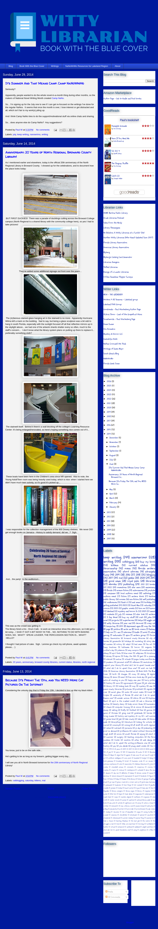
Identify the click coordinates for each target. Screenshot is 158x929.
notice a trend (148, 803)
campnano (111, 593)
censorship (128, 764)
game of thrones (110, 713)
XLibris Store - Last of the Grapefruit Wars (122, 314)
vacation (127, 740)
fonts (111, 779)
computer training (122, 707)
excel (136, 776)
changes (124, 674)
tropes (106, 695)
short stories (131, 571)
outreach (117, 728)
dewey (132, 773)
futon (139, 779)
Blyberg (106, 252)
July (111, 459)
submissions (138, 590)
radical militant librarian (142, 731)
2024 (109, 390)
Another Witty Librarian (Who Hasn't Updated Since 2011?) (128, 237)
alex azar (136, 755)
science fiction (123, 590)
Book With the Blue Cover (32, 66)
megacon (148, 647)
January (113, 506)
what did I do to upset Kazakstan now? (117, 830)
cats (120, 764)
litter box (113, 794)
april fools (116, 653)
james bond (111, 719)
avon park (127, 758)
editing (114, 710)
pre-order (130, 809)
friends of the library (128, 779)
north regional (88, 662)
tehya (140, 620)
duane (151, 773)
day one (116, 773)
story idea (151, 641)
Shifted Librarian (110, 267)
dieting (143, 674)
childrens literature (140, 764)
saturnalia (117, 635)
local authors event (129, 593)
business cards (137, 761)
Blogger (130, 922)
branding (119, 761)
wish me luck (146, 668)
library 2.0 (110, 686)
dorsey (109, 656)
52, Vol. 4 (116, 150)
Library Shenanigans (111, 227)
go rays (112, 782)
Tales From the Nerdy (112, 222)
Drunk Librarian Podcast (113, 217)
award (152, 611)
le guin (138, 788)
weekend (137, 827)
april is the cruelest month (124, 701)
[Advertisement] (141, 892)
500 (124, 752)
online (108, 728)
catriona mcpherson (110, 764)
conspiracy (140, 767)
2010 (109, 525)
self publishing (149, 599)
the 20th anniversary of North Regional (69, 762)
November (114, 442)
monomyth (116, 725)
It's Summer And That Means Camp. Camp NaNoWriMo (44, 83)
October (113, 446)
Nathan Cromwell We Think (114, 343)
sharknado (133, 815)
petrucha (150, 806)
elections (106, 776)
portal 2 (122, 809)
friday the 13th (130, 656)
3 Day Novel (112, 617)
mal (43, 780)
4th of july (107, 752)
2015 (109, 429)
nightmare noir (130, 803)
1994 (110, 749)
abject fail (120, 755)
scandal (105, 815)
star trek (140, 614)
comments (130, 767)
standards (106, 818)
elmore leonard (117, 776)
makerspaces (149, 794)
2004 (124, 749)
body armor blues (135, 704)
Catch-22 (116, 175)
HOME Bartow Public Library (115, 212)
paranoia (128, 728)
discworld (148, 707)
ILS (146, 752)
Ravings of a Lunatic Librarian (116, 271)
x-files (151, 830)
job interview (150, 683)
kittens (37, 780)
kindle (137, 632)
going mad (126, 713)
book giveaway (108, 761)
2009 (109, 529)
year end (127, 623)
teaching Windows (122, 821)
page (108, 629)
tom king (141, 824)
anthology (147, 593)
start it (152, 734)
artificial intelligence (114, 758)
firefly (123, 710)
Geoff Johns (118, 153)
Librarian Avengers (111, 262)
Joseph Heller (118, 178)
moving (127, 725)
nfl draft (136, 725)
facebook (143, 776)
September (114, 450)
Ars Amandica (109, 329)
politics (117, 629)
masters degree (126, 797)
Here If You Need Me (120, 138)
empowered (128, 776)
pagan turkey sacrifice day (144, 659)
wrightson (143, 830)
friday (117, 779)
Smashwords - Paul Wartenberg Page (119, 319)
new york (112, 803)
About (117, 66)
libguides (106, 791)
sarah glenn (116, 692)
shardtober (123, 815)
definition (124, 773)
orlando (128, 659)
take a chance (108, 821)
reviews (129, 614)
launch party (129, 788)
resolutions (147, 662)
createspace (131, 770)
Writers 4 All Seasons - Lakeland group (120, 299)
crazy (134, 674)
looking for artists (144, 722)
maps (116, 797)
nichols (120, 803)
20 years (17, 662)
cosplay (105, 770)
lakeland (110, 611)
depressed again (134, 626)
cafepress (140, 653)
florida (109, 590)
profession (124, 731)
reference (136, 662)
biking (151, 758)
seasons (114, 815)
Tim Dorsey (117, 129)
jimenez (113, 788)
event (123, 677)
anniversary (27, 662)
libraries (77, 662)
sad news (136, 602)
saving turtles (148, 812)
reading (108, 812)
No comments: (43, 130)
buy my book (147, 562)
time (117, 824)
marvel (106, 725)
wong (135, 830)
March (112, 498)
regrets (150, 689)
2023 (109, 394)
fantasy (152, 629)
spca (128, 635)
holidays (128, 641)
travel (149, 692)
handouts (118, 785)
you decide (123, 746)
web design (147, 740)
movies (122, 599)
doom (115, 677)
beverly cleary (118, 704)
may (133, 686)
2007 (109, 538)
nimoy (139, 803)
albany (106, 653)
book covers (140, 629)
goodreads (138, 713)
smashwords (147, 650)
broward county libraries (46, 662)
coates (105, 767)
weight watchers (147, 827)
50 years (117, 752)
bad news (138, 644)
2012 (109, 516)
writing (45, 134)
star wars (136, 587)
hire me (142, 608)
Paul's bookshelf (129, 120)
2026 (109, 381)
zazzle (105, 833)
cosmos (150, 767)
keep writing (23, 134)
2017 (109, 420)
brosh (127, 761)
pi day (138, 728)
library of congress (143, 791)
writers (152, 614)
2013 (109, 512)
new (150, 686)
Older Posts (88, 788)
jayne (139, 683)
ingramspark (128, 683)
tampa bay (111, 626)
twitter (105, 827)
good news (115, 581)
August (112, 455)
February (113, 502)
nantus (118, 659)
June (111, 464)
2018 (109, 416)
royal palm (133, 581)
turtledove (150, 824)
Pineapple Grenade (119, 126)
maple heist (107, 797)
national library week (143, 800)
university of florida (121, 695)
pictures (128, 689)
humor (152, 608)
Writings (55, 66)
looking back (123, 686)
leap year (145, 788)
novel (105, 620)
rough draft (108, 734)
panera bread (140, 806)
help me (109, 632)
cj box (151, 764)
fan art (149, 644)
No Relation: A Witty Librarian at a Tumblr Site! (124, 232)
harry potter (150, 680)
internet (109, 659)
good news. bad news (148, 782)
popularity (113, 809)
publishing (128, 584)
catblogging (18, 780)
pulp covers (151, 809)
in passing (151, 656)
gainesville (117, 641)
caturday (29, 780)
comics (106, 608)
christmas (151, 653)
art (104, 758)
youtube (151, 590)
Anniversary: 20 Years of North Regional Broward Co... (126, 476)
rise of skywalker (128, 812)
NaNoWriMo (108, 358)
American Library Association (116, 247)
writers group (139, 635)
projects (115, 620)
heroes (149, 713)
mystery (142, 686)
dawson (108, 773)
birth (114, 674)
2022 (109, 398)
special (142, 815)
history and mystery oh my (129, 716)
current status (65, 662)
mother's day (108, 650)
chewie (108, 707)
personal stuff (123, 662)
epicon (117, 656)
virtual (113, 827)
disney (105, 710)
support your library (112, 665)
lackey (120, 788)
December (114, 437)
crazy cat (151, 623)
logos (120, 794)
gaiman (149, 710)
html (146, 785)
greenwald (109, 785)
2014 (109, 433)
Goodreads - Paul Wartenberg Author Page (122, 309)
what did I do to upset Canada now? (139, 665)
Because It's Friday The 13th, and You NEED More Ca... (127, 482)
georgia (146, 779)
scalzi (127, 692)
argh (151, 755)
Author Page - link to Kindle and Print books (122, 98)
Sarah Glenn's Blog (111, 353)
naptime (131, 800)
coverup (121, 770)
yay (114, 746)
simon (119, 734)
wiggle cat (151, 620)
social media (138, 692)
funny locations (109, 647)
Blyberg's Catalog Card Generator (117, 257)
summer (109, 737)
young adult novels (138, 746)
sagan (139, 812)
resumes (116, 812)
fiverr (105, 779)
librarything (116, 722)
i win (118, 632)
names (124, 800)
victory (119, 644)
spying (142, 734)
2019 (109, 411)
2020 (109, 407)
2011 (109, 521)
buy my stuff (128, 617)
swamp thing (139, 818)
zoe (143, 698)
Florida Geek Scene (111, 363)
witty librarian (113, 623)
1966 (151, 746)
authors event (109, 596)
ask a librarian (145, 701)
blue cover (128, 653)
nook (145, 632)
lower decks (128, 794)
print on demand (110, 731)
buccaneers (151, 704)
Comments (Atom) (57, 797)
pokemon (121, 650)
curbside (140, 770)
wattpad (129, 827)
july (14, 134)
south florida (130, 734)
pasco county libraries (112, 689)
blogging (151, 575)
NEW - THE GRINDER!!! (113, 294)
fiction (124, 596)
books (152, 584)
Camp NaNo (58, 98)
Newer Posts (12, 788)
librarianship (110, 568)
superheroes (128, 620)
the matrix (146, 821)
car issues (149, 761)
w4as (137, 740)
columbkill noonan (117, 767)
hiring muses (108, 716)
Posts (109, 891)
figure (151, 776)
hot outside (138, 785)
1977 (104, 749)
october (106, 806)
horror (137, 647)
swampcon (149, 818)
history (109, 683)
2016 (109, 425)
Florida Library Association (115, 242)
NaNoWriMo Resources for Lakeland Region (86, 66)
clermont (139, 623)
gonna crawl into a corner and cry (128, 782)
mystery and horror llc (128, 611)
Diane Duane (108, 324)
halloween (125, 647)
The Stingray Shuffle (120, 163)
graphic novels (128, 608)
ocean (128, 568)
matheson (137, 797)
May (111, 489)
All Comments (112, 897)
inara (118, 683)
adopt (128, 644)
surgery (120, 737)
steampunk (116, 818)
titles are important (128, 824)
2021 (109, 403)
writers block (138, 596)
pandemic (109, 662)
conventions (122, 587)
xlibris (135, 698)
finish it (124, 602)
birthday (148, 602)
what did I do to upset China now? (121, 668)
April (111, 493)
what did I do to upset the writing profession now (125, 743)
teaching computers (135, 737)
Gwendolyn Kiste (110, 338)
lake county (129, 719)
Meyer (112, 755)
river (105, 692)
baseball (136, 758)
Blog (11, 66)
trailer (117, 740)
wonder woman (123, 698)
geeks (131, 578)
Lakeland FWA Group (112, 304)
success (109, 644)
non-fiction (134, 599)
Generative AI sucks (135, 752)
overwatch (114, 806)
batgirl (144, 758)
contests (110, 614)
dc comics (137, 707)
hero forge (127, 785)
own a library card (127, 806)
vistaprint (121, 827)
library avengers (117, 791)
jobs (150, 617)
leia (152, 788)
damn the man (150, 770)
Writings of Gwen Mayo (113, 348)
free (141, 710)
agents (128, 755)
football (133, 710)
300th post (149, 749)
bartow (106, 704)
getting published (110, 605)
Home (50, 788)
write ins (127, 629)
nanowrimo (35, 134)
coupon (113, 770)
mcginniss (146, 797)
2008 (109, 534)
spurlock (150, 815)
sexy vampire (133, 650)
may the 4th (149, 626)
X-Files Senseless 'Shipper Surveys (118, 276)
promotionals (140, 809)
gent (141, 656)
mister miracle (114, 800)
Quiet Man (135, 605)
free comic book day (136, 677)
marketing (139, 641)
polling (105, 809)
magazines (138, 794)
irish (141, 617)
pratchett (139, 689)
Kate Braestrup (119, 141)
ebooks (113, 584)
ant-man (145, 755)
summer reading (127, 818)
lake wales (142, 719)
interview (127, 632)
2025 (109, 385)
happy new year (134, 680)
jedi (120, 719)
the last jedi (135, 821)
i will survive (149, 716)
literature (129, 722)
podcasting (148, 728)
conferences (112, 602)
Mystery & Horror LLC (113, 333)
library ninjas (130, 791)
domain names (141, 773)
